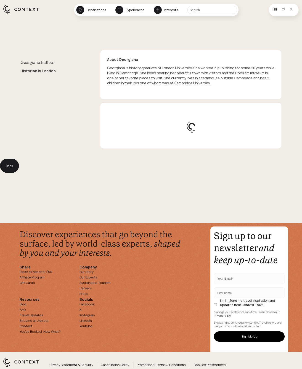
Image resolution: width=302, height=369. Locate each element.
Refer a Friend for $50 (36, 272)
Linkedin (85, 320)
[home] (23, 13)
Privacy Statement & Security (71, 365)
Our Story (86, 272)
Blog (23, 304)
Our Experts (88, 277)
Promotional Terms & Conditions (161, 365)
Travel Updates (31, 315)
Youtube (85, 326)
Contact (26, 326)
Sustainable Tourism (94, 283)
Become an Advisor (34, 320)
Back (9, 166)
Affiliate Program (32, 277)
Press (83, 293)
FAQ (23, 309)
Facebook (87, 304)
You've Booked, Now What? (40, 331)
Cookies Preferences (209, 365)
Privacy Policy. (222, 316)
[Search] (212, 10)
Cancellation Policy (115, 365)
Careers (85, 288)
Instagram (87, 315)
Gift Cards (27, 283)
